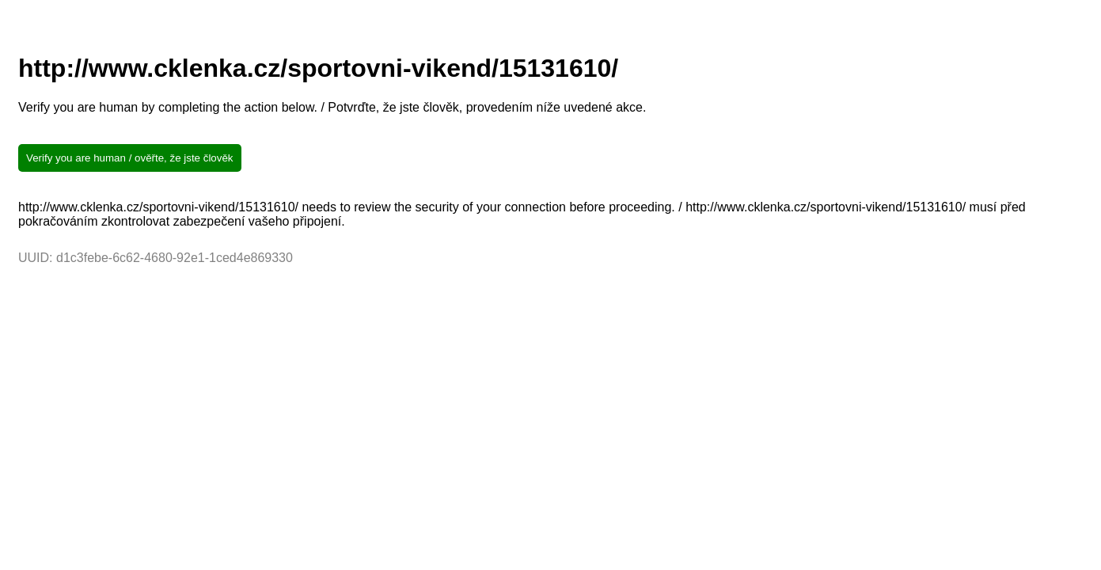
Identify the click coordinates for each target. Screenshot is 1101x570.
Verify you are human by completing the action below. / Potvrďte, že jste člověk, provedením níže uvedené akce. (332, 107)
